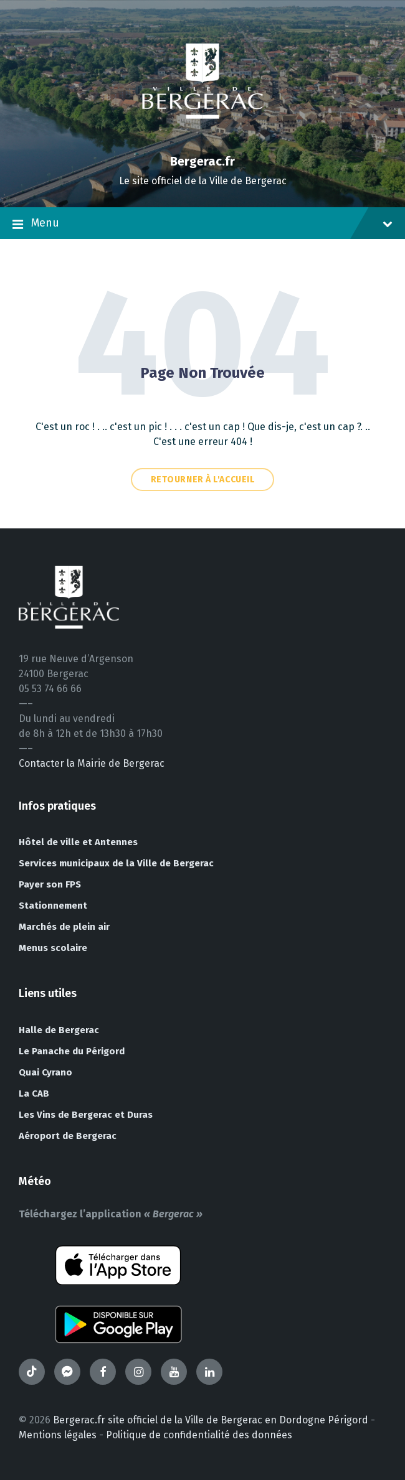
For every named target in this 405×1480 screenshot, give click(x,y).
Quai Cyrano (45, 1072)
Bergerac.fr (202, 161)
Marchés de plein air (64, 926)
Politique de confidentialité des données (199, 1435)
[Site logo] (202, 140)
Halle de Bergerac (59, 1030)
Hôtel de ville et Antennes (78, 842)
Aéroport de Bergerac (68, 1135)
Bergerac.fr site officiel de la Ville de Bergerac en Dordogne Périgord (210, 1420)
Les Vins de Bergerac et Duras (86, 1114)
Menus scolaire (53, 947)
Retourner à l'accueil (203, 479)
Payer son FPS (50, 884)
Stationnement (53, 905)
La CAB (34, 1093)
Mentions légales (58, 1435)
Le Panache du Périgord (72, 1051)
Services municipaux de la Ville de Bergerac (116, 863)
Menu (202, 224)
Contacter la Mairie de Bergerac (91, 763)
